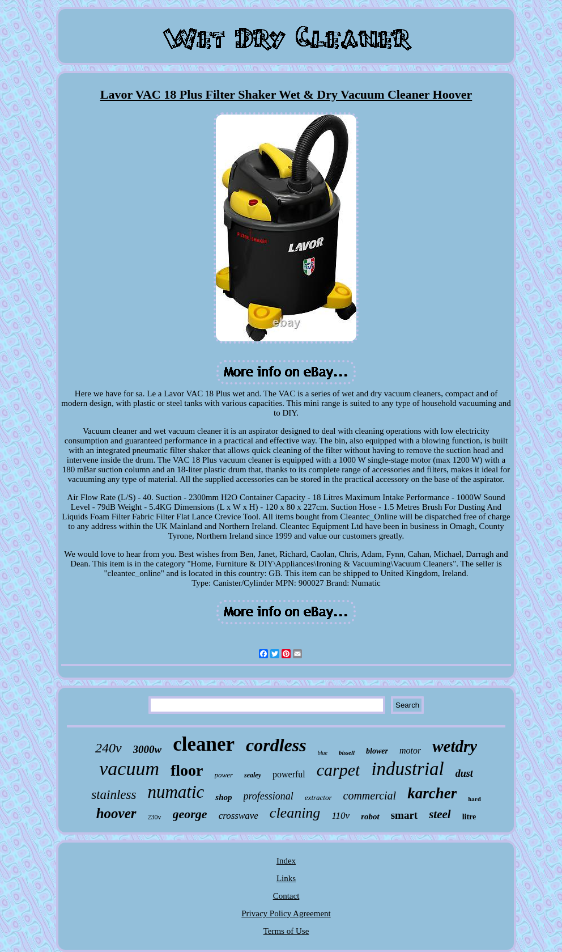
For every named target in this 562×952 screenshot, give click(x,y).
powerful (289, 774)
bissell (347, 752)
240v (108, 748)
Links (286, 878)
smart (404, 815)
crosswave (238, 815)
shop (223, 797)
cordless (276, 745)
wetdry (454, 746)
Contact (286, 895)
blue (322, 753)
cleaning (295, 813)
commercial (370, 795)
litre (469, 817)
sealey (252, 775)
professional (268, 796)
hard (474, 799)
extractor (318, 797)
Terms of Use (286, 931)
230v (154, 817)
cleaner (204, 744)
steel (439, 814)
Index (286, 860)
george (190, 814)
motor (410, 750)
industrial (407, 769)
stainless (113, 795)
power (224, 775)
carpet (338, 769)
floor (187, 770)
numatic (175, 792)
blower (377, 751)
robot (370, 816)
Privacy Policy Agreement (285, 913)
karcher (432, 793)
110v (340, 815)
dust (464, 773)
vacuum (129, 768)
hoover (116, 813)
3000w (147, 749)
